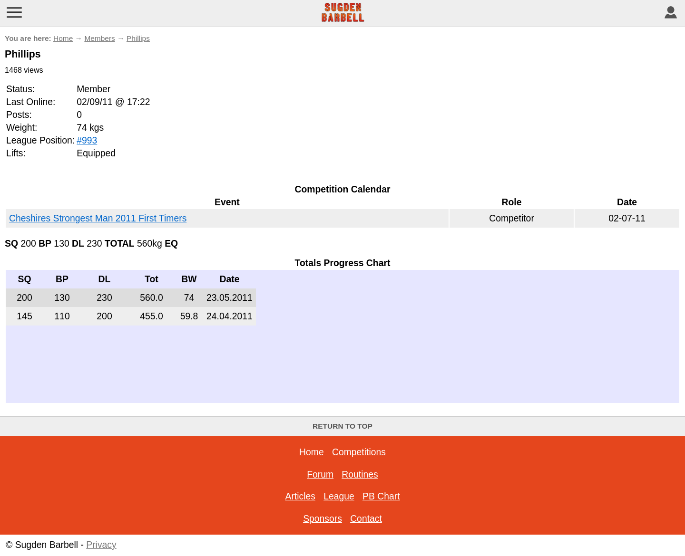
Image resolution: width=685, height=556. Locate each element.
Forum (320, 474)
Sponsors (322, 518)
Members (99, 38)
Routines (360, 474)
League (338, 496)
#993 (87, 140)
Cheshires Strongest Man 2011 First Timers (97, 218)
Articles (300, 496)
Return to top (342, 426)
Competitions (359, 452)
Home (63, 38)
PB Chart (381, 496)
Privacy (101, 544)
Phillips (138, 38)
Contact (366, 518)
